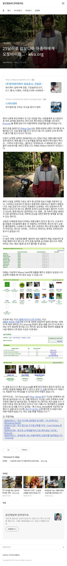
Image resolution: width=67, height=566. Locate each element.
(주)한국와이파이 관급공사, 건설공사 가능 (24, 83)
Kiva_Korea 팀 (37, 396)
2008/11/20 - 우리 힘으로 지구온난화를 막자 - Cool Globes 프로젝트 (33, 426)
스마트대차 (11, 103)
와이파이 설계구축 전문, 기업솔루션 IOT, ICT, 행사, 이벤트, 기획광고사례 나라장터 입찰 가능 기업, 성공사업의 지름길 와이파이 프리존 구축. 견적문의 (25, 89)
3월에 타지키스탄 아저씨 (29, 319)
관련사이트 (7, 547)
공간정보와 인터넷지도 (13, 3)
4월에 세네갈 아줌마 (12, 321)
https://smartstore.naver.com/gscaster (24, 99)
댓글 (4, 502)
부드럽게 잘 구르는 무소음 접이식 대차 (23, 106)
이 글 (42, 389)
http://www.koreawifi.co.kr (18, 80)
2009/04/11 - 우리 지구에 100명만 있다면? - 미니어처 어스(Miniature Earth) (31, 421)
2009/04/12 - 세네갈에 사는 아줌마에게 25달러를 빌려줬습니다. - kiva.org (33, 436)
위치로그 (28, 10)
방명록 (37, 10)
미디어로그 (18, 10)
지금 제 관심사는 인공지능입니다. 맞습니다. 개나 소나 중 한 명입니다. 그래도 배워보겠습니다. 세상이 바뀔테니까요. (27, 521)
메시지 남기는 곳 (33, 409)
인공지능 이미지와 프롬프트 (11, 555)
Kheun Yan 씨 (26, 128)
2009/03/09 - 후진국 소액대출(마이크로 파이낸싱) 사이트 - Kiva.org (31, 431)
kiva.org (7, 123)
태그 (9, 10)
